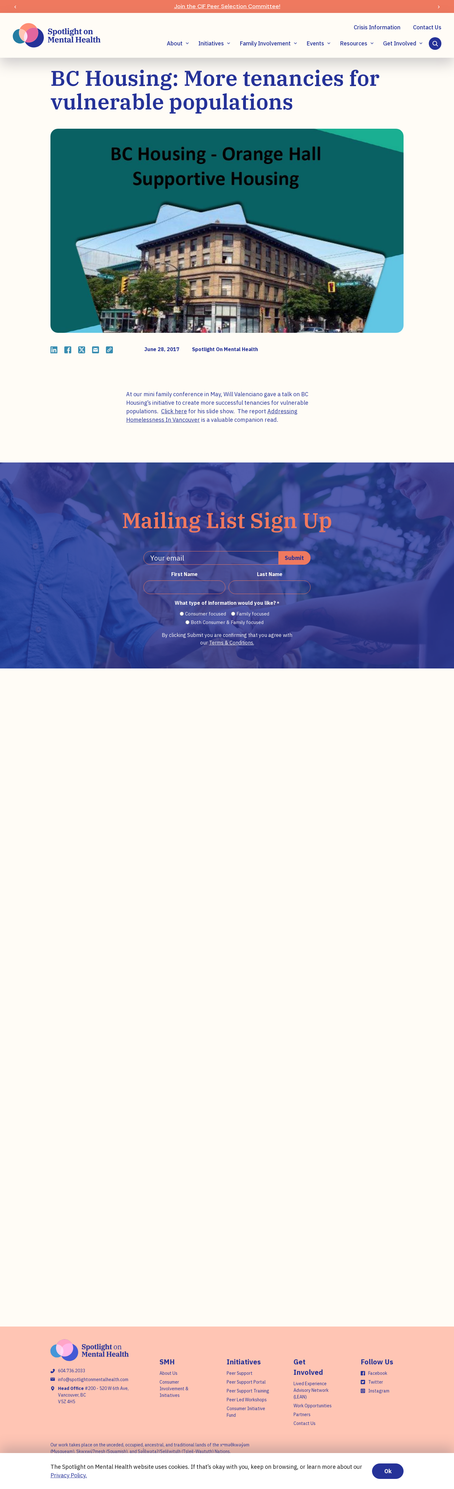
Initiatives (211, 43)
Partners (302, 1414)
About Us (169, 1373)
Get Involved (399, 43)
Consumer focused (205, 614)
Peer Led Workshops (247, 1400)
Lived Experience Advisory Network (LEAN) (311, 1390)
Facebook (377, 1373)
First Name (184, 574)
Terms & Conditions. (231, 642)
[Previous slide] (15, 6)
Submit (294, 558)
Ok (388, 1471)
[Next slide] (438, 6)
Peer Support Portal (246, 1382)
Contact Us (427, 27)
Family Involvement (265, 43)
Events (315, 43)
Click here (174, 411)
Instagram (378, 1391)
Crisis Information (377, 27)
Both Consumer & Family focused (227, 622)
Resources (353, 43)
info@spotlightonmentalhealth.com (93, 1379)
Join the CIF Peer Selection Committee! (227, 6)
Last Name (269, 574)
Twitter (375, 1382)
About (175, 43)
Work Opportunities (313, 1406)
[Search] (435, 43)
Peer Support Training (248, 1391)
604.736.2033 (71, 1371)
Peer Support (240, 1373)
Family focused (252, 614)
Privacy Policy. (68, 1475)
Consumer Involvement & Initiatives (174, 1388)
